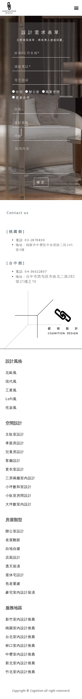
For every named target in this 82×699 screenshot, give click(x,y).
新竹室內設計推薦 (20, 619)
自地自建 (12, 548)
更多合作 (23, 97)
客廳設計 (12, 460)
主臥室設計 (14, 434)
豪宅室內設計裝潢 (20, 592)
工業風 (11, 390)
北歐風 (11, 372)
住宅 (19, 92)
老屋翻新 (12, 539)
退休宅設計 (14, 574)
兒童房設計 (14, 451)
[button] (76, 8)
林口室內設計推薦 (20, 645)
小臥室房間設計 (18, 495)
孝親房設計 (14, 443)
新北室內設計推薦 (20, 663)
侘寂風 (11, 407)
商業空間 (53, 92)
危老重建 (12, 583)
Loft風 (11, 398)
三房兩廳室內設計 (20, 478)
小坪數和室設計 (18, 486)
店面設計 (12, 557)
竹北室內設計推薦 (20, 671)
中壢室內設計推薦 (20, 654)
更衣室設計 (14, 469)
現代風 (11, 381)
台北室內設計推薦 (20, 636)
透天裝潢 (12, 566)
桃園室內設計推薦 (20, 628)
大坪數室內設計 (18, 504)
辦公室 (34, 92)
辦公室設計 (14, 531)
